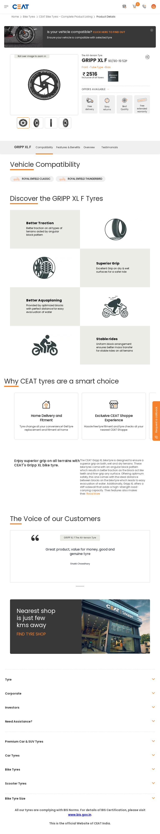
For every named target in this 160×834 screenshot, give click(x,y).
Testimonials (109, 147)
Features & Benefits (68, 147)
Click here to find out (109, 32)
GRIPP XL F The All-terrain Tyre (80, 537)
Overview (89, 147)
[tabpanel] (80, 556)
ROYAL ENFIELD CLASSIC (31, 179)
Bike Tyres (29, 16)
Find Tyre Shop (31, 634)
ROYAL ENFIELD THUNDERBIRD (80, 179)
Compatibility (44, 147)
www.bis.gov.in (79, 814)
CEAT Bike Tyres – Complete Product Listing (65, 16)
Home (15, 16)
